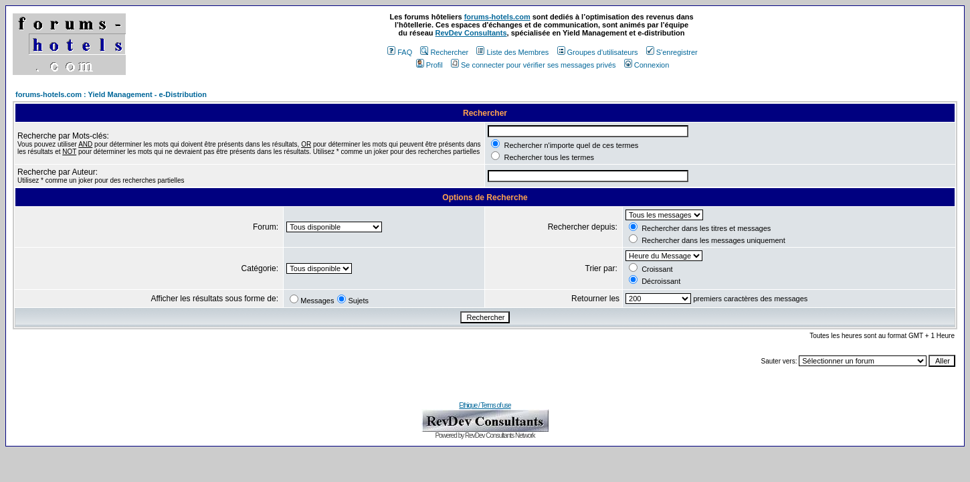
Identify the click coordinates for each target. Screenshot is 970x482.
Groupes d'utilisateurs (597, 52)
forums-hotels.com (497, 17)
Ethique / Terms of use (484, 405)
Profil (429, 65)
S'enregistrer (672, 52)
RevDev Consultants (471, 33)
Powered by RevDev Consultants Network (485, 435)
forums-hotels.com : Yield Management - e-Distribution (111, 94)
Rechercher (444, 52)
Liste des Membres (512, 52)
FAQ (399, 52)
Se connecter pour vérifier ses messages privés (533, 65)
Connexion (647, 65)
